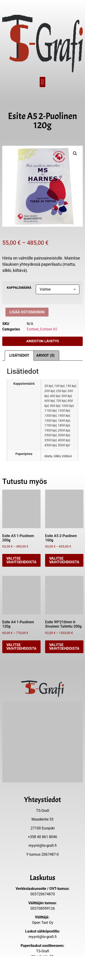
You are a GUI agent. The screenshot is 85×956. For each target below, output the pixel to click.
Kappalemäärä (19, 287)
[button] (43, 82)
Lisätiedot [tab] (19, 355)
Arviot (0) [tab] (45, 355)
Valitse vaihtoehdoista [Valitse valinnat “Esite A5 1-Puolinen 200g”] (21, 560)
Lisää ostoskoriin (27, 312)
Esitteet (33, 329)
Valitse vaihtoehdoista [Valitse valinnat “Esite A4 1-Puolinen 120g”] (21, 647)
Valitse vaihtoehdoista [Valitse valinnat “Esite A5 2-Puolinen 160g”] (64, 560)
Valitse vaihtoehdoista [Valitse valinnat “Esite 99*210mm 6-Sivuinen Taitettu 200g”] (64, 647)
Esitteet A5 (48, 329)
